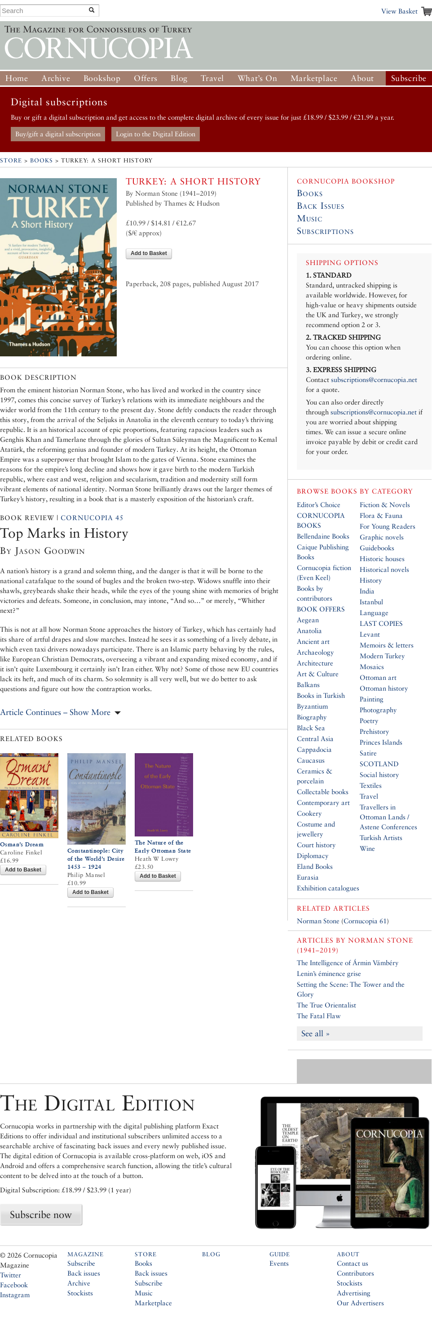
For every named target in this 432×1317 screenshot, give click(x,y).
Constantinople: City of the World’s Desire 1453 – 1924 (95, 858)
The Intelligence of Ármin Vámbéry (348, 962)
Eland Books (315, 866)
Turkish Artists (381, 837)
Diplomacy (313, 855)
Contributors (355, 1273)
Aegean (308, 620)
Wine (367, 848)
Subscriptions (325, 230)
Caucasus (311, 760)
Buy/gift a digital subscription (58, 134)
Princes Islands (381, 742)
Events (279, 1263)
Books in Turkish (321, 695)
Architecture (315, 663)
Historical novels (384, 569)
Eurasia (308, 877)
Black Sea (311, 728)
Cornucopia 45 (92, 517)
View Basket (399, 11)
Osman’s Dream (22, 844)
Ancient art (313, 641)
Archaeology (315, 652)
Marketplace (314, 78)
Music (309, 218)
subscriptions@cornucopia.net (374, 379)
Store (11, 160)
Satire (368, 753)
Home (16, 78)
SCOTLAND (379, 764)
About (362, 78)
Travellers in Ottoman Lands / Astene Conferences (388, 817)
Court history (316, 845)
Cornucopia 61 (365, 921)
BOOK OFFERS (321, 609)
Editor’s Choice (318, 504)
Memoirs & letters (387, 645)
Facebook (14, 1285)
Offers (146, 78)
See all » (315, 1033)
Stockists (80, 1293)
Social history (379, 774)
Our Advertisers (360, 1303)
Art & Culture (318, 674)
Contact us (352, 1263)
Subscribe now (41, 1214)
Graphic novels (382, 537)
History (371, 580)
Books (41, 160)
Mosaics (372, 666)
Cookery (309, 813)
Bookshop (102, 78)
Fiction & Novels (385, 504)
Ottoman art (378, 677)
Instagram (15, 1295)
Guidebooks (377, 548)
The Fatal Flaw (319, 1016)
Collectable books (322, 792)
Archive (55, 78)
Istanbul (371, 602)
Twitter (10, 1275)
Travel (212, 78)
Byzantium (312, 706)
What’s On (257, 78)
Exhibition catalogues (328, 888)
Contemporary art (323, 802)
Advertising (353, 1293)
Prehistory (374, 731)
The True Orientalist (326, 1005)
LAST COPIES (381, 623)
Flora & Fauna (381, 515)
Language (374, 612)
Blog (179, 78)
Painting (372, 699)
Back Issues (320, 205)
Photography (378, 710)
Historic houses (382, 558)
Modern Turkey (382, 656)
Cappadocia (314, 749)
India (367, 591)
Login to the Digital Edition (155, 134)
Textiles (371, 785)
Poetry (369, 720)
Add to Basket (149, 253)
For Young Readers (387, 526)
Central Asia (315, 738)
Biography (312, 717)
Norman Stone (318, 921)
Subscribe (409, 78)
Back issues (83, 1273)
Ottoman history (384, 688)
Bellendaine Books (323, 536)
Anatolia (309, 630)
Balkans (308, 684)
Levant (370, 634)
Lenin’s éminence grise (329, 973)
